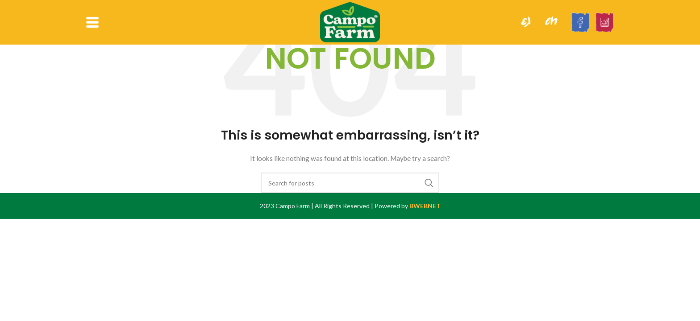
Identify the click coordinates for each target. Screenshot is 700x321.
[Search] (350, 183)
